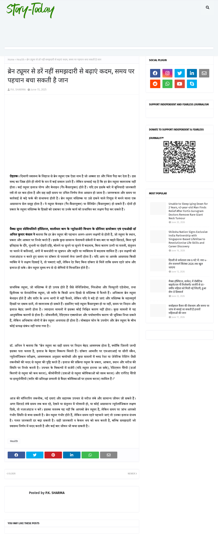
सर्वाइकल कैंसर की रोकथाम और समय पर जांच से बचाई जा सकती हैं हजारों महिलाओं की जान (189, 309)
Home (11, 59)
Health (20, 59)
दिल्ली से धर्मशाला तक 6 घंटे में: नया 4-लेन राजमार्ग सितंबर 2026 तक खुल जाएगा (188, 264)
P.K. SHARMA (18, 89)
